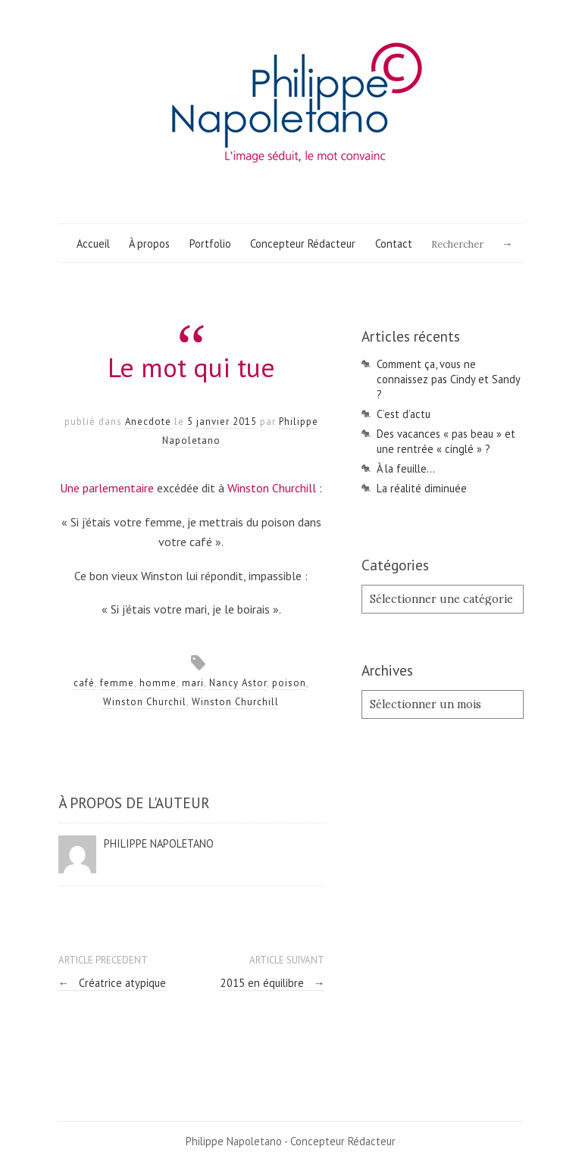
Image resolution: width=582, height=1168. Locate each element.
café (84, 682)
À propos (149, 243)
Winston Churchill (271, 487)
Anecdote (148, 421)
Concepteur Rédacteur (302, 243)
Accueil (93, 243)
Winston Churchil (144, 701)
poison (289, 682)
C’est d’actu (403, 414)
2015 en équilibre (272, 983)
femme (117, 682)
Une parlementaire (107, 487)
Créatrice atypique (112, 983)
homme (158, 682)
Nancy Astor (238, 682)
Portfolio (210, 243)
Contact (393, 243)
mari (193, 682)
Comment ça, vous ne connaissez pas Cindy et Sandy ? (448, 379)
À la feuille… (406, 468)
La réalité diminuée (422, 488)
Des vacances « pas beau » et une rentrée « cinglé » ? (446, 441)
